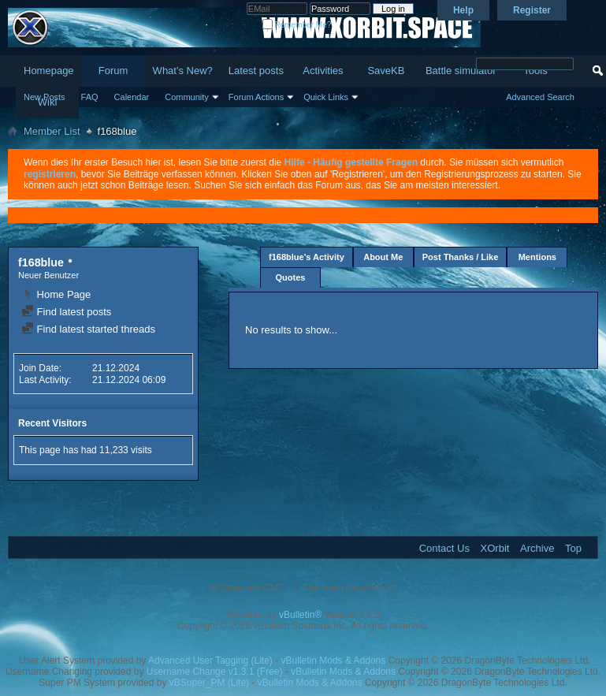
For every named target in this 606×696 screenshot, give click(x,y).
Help (463, 10)
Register (532, 10)
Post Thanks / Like (460, 257)
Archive (537, 548)
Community (187, 97)
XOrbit (495, 548)
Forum (113, 70)
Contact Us (444, 548)
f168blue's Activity (306, 257)
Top (573, 548)
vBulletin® (300, 614)
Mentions (537, 257)
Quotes (291, 277)
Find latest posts (66, 312)
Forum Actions (256, 97)
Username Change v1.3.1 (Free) (215, 671)
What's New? (183, 70)
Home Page (56, 294)
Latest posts (256, 70)
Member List (52, 131)
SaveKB (385, 70)
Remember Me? (296, 24)
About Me (383, 257)
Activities (323, 70)
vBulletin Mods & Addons (333, 660)
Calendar (132, 97)
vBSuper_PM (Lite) (209, 682)
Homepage (49, 70)
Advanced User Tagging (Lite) (210, 660)
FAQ (90, 97)
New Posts (44, 97)
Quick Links (325, 97)
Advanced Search (540, 97)
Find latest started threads (88, 329)
